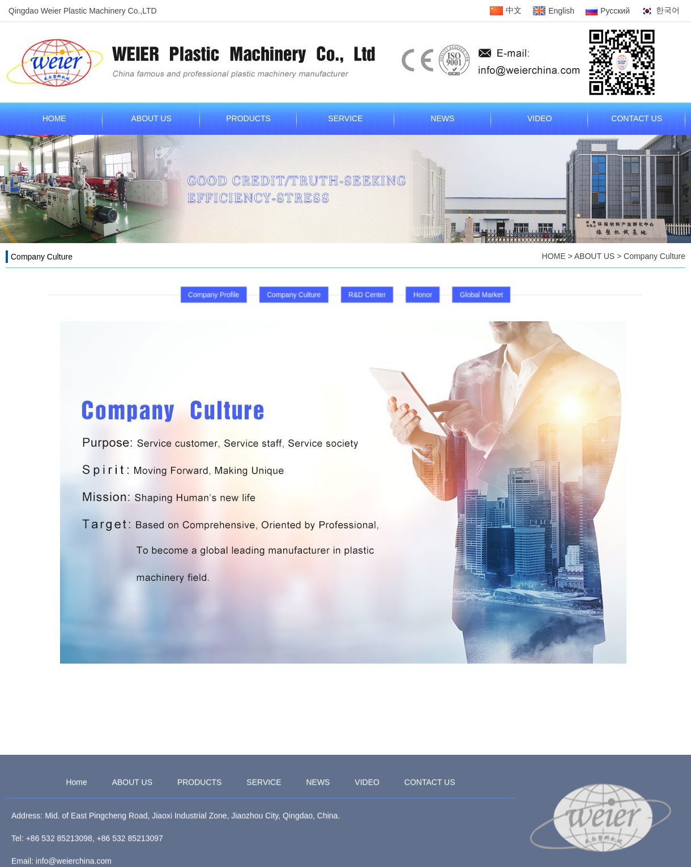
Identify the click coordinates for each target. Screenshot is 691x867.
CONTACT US (636, 118)
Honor (416, 295)
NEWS (442, 118)
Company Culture (654, 256)
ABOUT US (151, 118)
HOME (54, 118)
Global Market (470, 295)
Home (77, 831)
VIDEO (539, 118)
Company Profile (224, 295)
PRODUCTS (248, 118)
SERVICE (345, 118)
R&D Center (365, 295)
